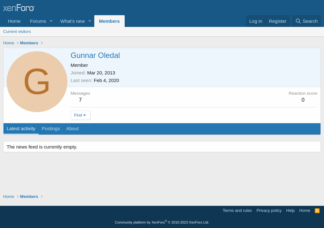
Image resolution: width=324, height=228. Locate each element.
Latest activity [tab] (21, 128)
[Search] (306, 21)
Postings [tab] (51, 128)
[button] (51, 21)
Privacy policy (269, 210)
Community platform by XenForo (162, 222)
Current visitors (17, 31)
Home (14, 21)
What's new (72, 21)
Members (109, 21)
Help (290, 210)
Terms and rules (237, 210)
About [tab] (72, 128)
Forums (38, 21)
